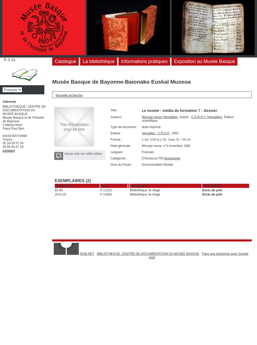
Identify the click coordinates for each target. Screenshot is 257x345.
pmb (152, 257)
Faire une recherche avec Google (225, 254)
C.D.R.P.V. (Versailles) (206, 117)
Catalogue (65, 61)
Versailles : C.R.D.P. (156, 133)
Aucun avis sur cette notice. (83, 154)
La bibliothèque (99, 61)
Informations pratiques (144, 61)
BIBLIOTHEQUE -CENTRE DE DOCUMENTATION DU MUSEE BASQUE (148, 254)
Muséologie (172, 158)
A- (5, 59)
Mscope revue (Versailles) (160, 117)
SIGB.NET (87, 254)
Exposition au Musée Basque (204, 61)
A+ (13, 59)
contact (9, 151)
